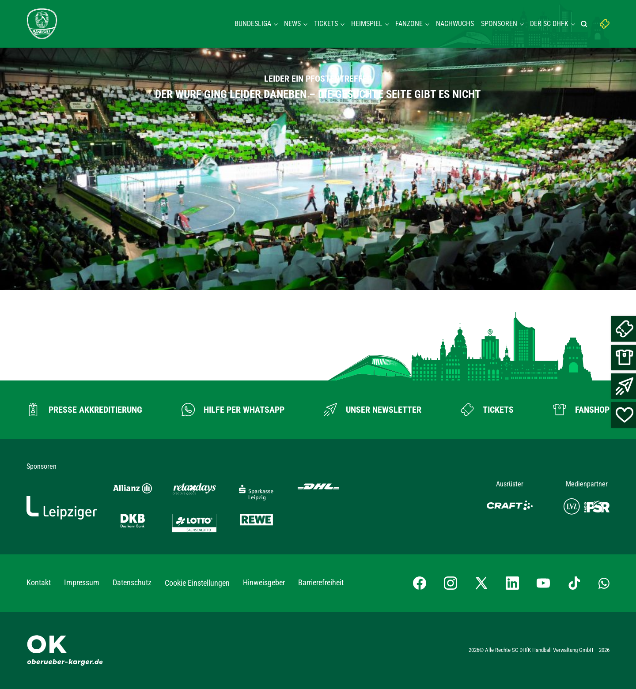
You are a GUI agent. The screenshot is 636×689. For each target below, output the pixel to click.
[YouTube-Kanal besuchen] (543, 583)
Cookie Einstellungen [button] (197, 582)
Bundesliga (253, 23)
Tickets (326, 23)
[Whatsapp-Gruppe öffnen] (604, 583)
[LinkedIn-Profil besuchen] (512, 583)
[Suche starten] (585, 24)
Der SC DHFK (549, 23)
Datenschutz (132, 582)
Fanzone (409, 23)
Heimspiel (366, 23)
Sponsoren (499, 23)
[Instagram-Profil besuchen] (450, 583)
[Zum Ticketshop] (487, 410)
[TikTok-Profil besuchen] (574, 583)
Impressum (81, 582)
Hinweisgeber (264, 582)
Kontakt (38, 582)
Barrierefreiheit (321, 582)
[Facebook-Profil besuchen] (419, 583)
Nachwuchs (455, 23)
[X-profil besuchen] (481, 583)
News (292, 23)
